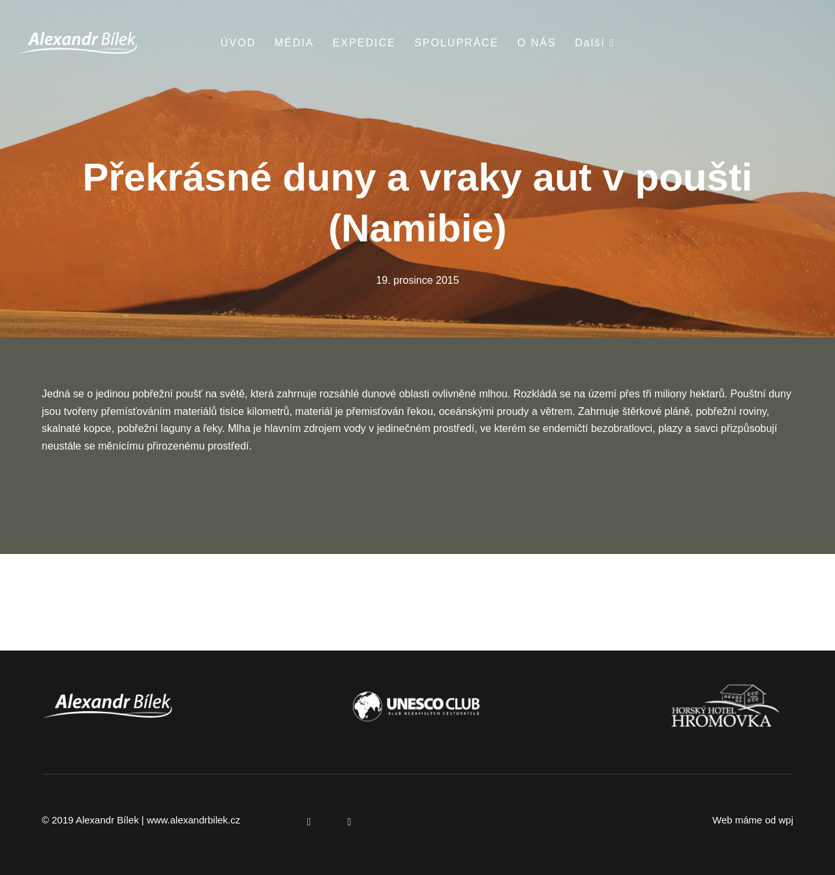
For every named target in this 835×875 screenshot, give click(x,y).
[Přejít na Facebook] (309, 821)
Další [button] (595, 42)
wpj (785, 819)
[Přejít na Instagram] (349, 821)
